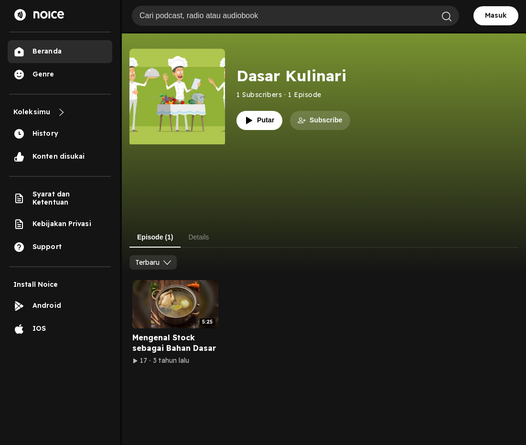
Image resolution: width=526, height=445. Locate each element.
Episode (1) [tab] (155, 237)
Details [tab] (198, 237)
